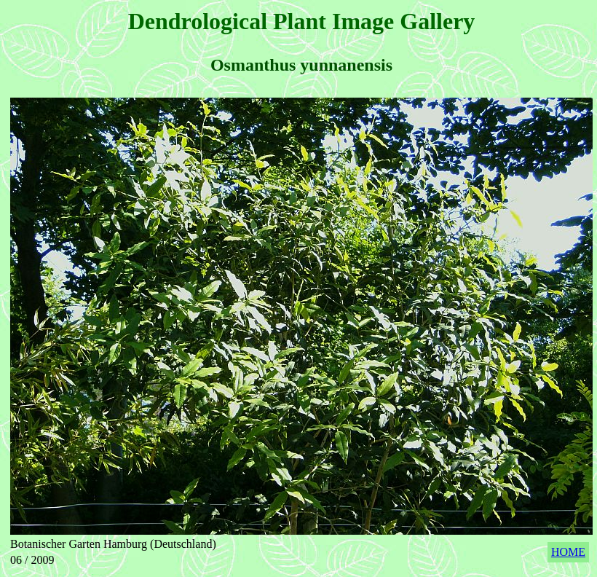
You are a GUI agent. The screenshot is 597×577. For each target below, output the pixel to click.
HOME (568, 552)
